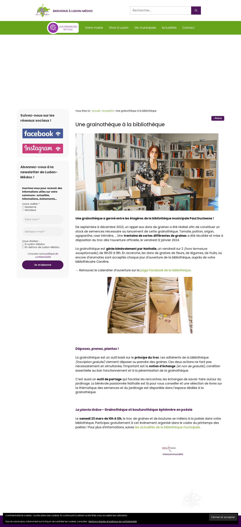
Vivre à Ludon (118, 28)
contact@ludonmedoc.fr (41, 467)
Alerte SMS (30, 476)
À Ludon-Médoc (33, 244)
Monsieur (29, 210)
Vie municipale (145, 28)
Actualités (169, 28)
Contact (188, 28)
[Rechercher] (196, 10)
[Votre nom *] (42, 219)
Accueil (96, 110)
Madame (29, 207)
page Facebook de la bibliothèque (165, 270)
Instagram (30, 495)
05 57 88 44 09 (34, 457)
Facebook (30, 485)
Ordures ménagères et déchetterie (185, 466)
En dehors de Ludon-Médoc (40, 247)
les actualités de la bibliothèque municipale (167, 427)
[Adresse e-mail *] (42, 231)
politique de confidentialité (46, 255)
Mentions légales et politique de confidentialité (113, 521)
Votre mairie (94, 28)
